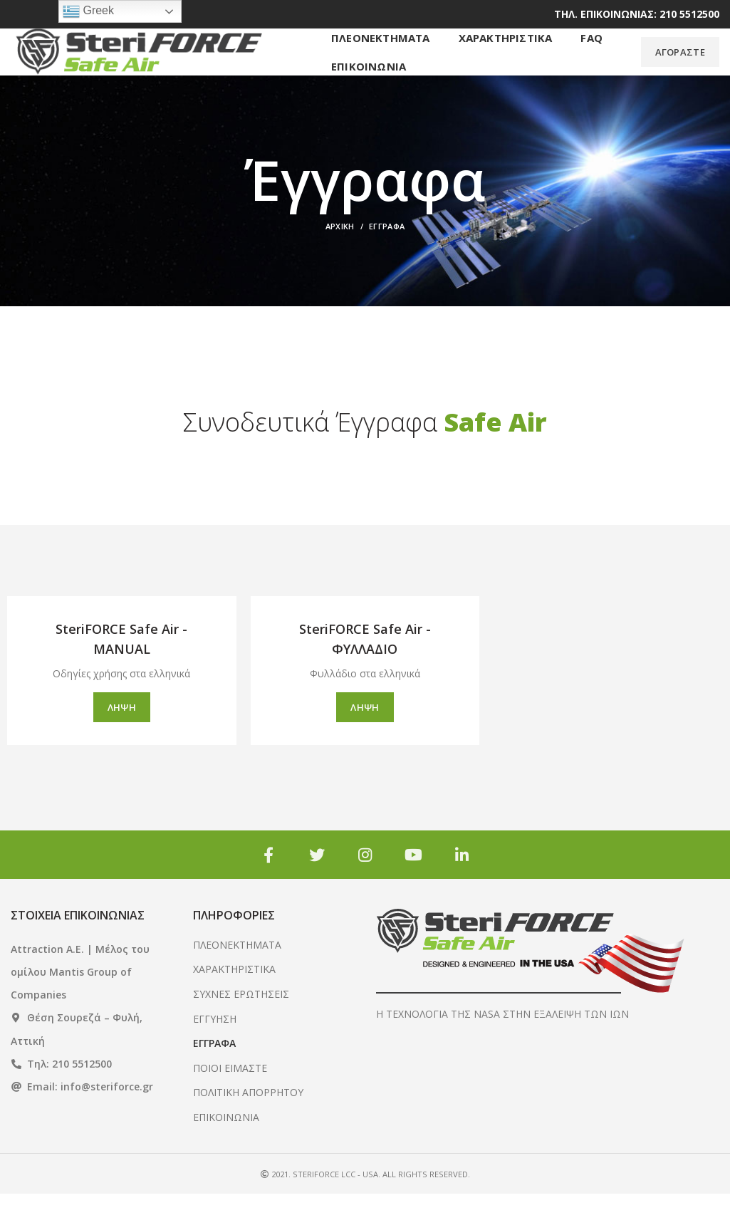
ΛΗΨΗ (122, 738)
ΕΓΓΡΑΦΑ (214, 1074)
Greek (88, 11)
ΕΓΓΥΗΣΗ (214, 1049)
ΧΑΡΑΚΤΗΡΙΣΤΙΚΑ (234, 1000)
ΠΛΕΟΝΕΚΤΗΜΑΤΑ (237, 975)
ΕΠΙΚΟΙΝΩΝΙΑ (226, 1148)
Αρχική (340, 257)
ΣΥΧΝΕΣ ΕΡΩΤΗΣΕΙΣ (241, 1025)
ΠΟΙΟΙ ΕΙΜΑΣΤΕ (230, 1098)
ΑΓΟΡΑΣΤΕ (680, 67)
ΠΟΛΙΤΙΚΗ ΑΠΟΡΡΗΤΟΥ (248, 1123)
